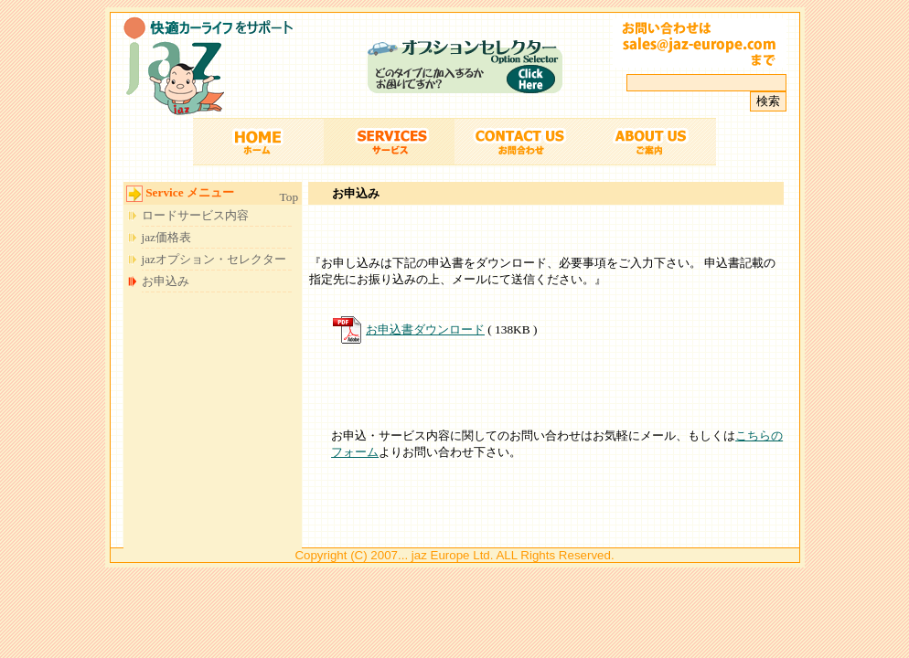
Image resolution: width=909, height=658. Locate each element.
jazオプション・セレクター (214, 259)
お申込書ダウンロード (425, 329)
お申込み (165, 281)
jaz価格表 (167, 237)
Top (289, 197)
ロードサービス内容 (195, 215)
